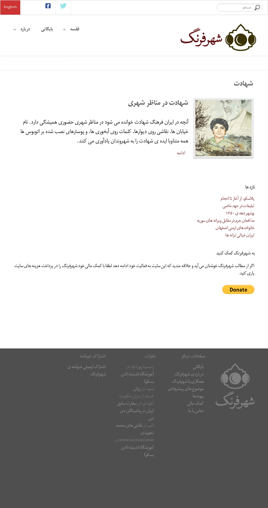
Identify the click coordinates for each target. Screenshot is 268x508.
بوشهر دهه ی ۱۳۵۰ (240, 257)
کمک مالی (195, 448)
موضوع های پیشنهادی (186, 433)
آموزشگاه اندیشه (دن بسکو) (137, 422)
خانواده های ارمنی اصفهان (235, 272)
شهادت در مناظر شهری (158, 147)
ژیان (137, 433)
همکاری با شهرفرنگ (188, 426)
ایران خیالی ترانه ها (239, 279)
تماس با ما (196, 455)
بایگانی (47, 30)
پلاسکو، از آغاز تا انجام (237, 243)
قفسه (71, 30)
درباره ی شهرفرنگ (189, 418)
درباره (21, 30)
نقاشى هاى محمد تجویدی (135, 473)
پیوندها (198, 440)
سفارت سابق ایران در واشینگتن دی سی (135, 455)
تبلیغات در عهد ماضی (238, 250)
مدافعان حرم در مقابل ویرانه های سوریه (225, 265)
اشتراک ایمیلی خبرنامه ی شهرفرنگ (86, 415)
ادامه (181, 197)
